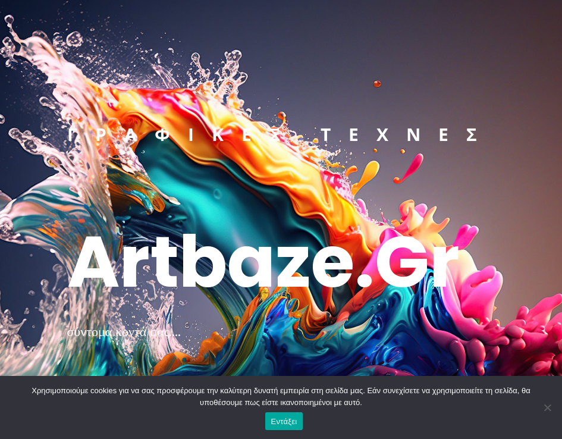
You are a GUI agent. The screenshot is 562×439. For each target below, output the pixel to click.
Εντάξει (284, 421)
